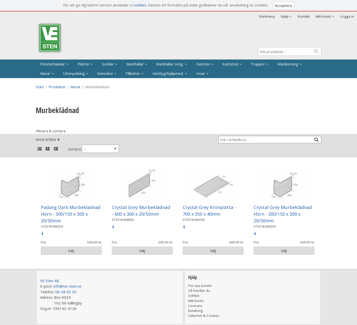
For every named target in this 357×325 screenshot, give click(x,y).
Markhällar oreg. (169, 63)
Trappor (258, 63)
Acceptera (283, 5)
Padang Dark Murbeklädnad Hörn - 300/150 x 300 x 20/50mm (70, 214)
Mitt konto (196, 300)
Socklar (108, 63)
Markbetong (287, 63)
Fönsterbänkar (52, 63)
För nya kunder (200, 285)
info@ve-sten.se (68, 286)
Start (40, 86)
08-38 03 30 (65, 291)
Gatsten (203, 63)
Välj (71, 250)
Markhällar (135, 63)
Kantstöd (230, 63)
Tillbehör (132, 73)
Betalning (195, 310)
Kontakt (304, 16)
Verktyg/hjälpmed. (168, 73)
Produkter (57, 86)
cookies (139, 4)
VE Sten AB (49, 280)
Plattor (83, 63)
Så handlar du (199, 290)
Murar (45, 73)
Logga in (347, 16)
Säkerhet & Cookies (203, 315)
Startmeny (267, 16)
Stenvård (105, 73)
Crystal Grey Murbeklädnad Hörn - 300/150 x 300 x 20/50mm (283, 214)
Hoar (200, 73)
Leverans (195, 305)
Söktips (194, 295)
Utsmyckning (74, 73)
